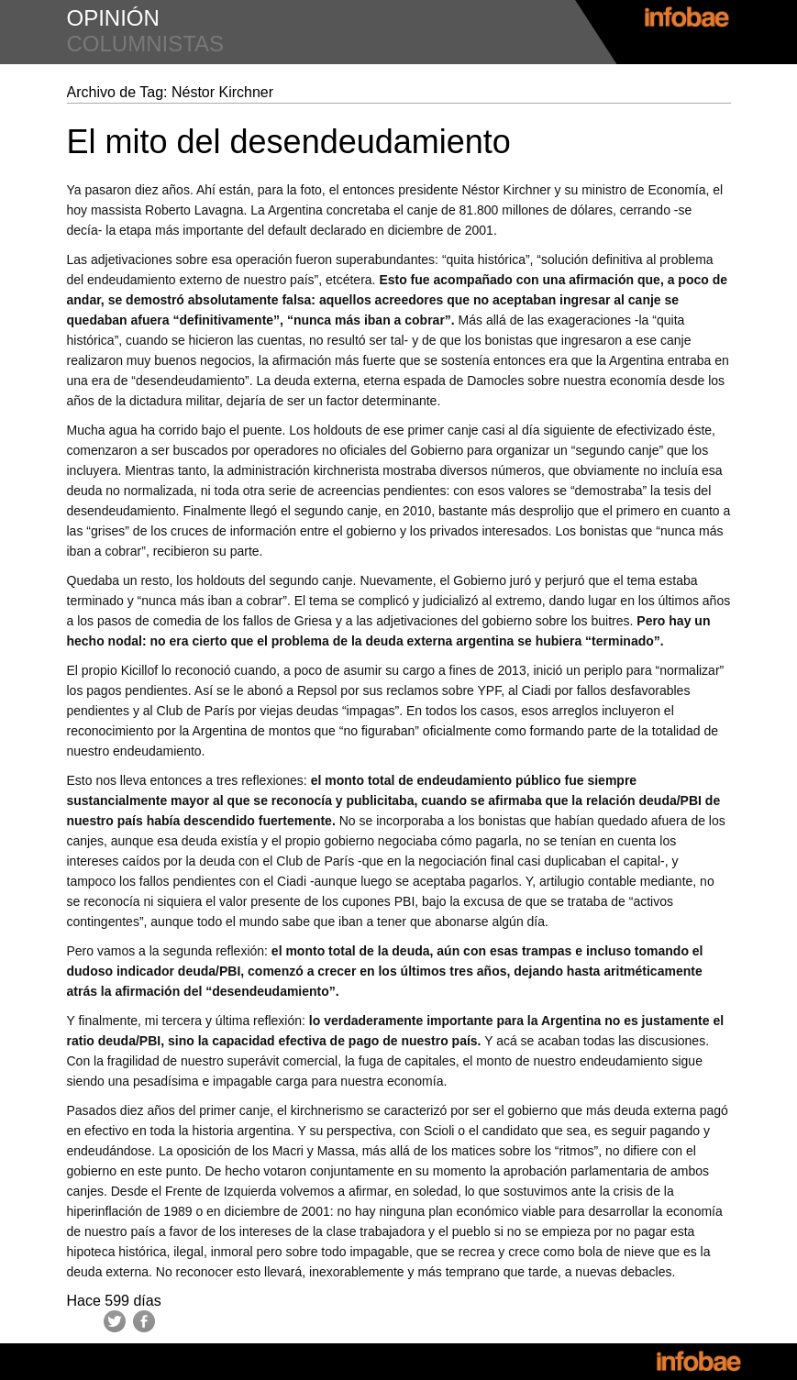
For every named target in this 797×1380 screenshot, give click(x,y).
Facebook (144, 1321)
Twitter (115, 1321)
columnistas (146, 43)
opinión (113, 18)
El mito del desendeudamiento (289, 141)
